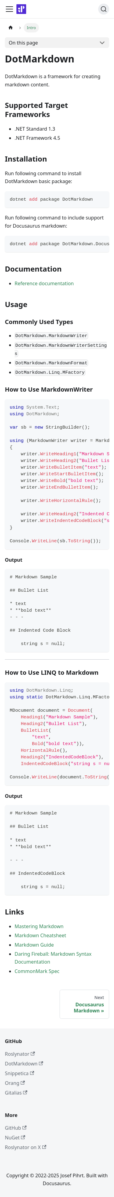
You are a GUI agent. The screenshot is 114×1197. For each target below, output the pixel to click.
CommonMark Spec (37, 971)
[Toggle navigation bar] (9, 9)
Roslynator (20, 1054)
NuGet (15, 1137)
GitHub (15, 1128)
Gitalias (16, 1092)
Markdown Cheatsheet (40, 935)
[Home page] (10, 27)
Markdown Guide (34, 944)
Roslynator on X (25, 1147)
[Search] (103, 9)
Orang (15, 1083)
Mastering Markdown (39, 926)
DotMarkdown (24, 1063)
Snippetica (19, 1073)
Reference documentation (44, 283)
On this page (23, 42)
